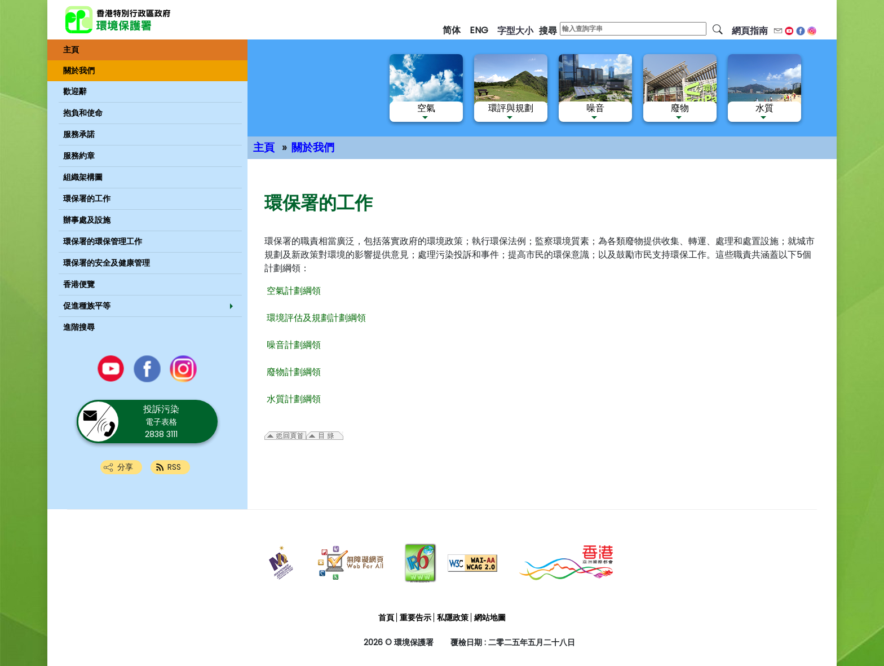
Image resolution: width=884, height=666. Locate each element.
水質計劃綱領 (294, 398)
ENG (479, 30)
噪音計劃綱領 (294, 344)
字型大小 (515, 30)
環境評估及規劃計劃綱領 (316, 317)
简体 (452, 30)
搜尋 (548, 30)
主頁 (264, 147)
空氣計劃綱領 (294, 290)
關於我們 (312, 147)
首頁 (386, 617)
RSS (174, 467)
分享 (125, 467)
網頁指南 (750, 30)
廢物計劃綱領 (294, 371)
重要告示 (415, 617)
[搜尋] (717, 29)
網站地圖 (490, 617)
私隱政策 (452, 617)
